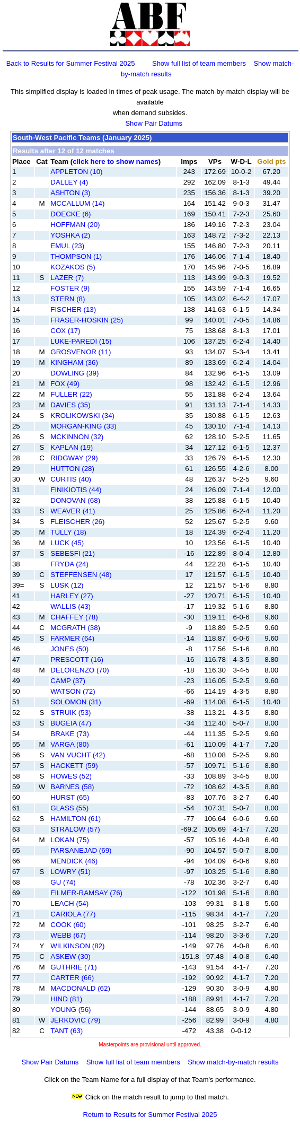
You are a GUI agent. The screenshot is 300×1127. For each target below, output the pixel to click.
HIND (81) (66, 999)
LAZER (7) (67, 278)
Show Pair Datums (153, 123)
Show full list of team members (199, 63)
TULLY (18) (68, 532)
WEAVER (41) (72, 511)
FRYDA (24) (69, 564)
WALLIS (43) (70, 606)
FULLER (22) (71, 394)
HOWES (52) (71, 776)
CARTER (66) (72, 978)
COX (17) (65, 331)
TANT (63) (66, 1031)
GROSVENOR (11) (80, 352)
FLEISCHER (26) (77, 522)
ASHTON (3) (70, 193)
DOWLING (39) (74, 373)
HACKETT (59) (74, 766)
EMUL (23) (67, 246)
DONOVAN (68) (75, 500)
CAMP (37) (67, 681)
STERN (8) (67, 299)
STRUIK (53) (70, 713)
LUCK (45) (67, 543)
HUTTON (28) (72, 469)
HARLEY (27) (71, 596)
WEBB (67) (68, 935)
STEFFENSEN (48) (81, 575)
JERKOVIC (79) (75, 1020)
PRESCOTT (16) (76, 659)
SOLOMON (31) (75, 702)
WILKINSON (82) (77, 946)
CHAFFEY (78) (74, 617)
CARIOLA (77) (72, 914)
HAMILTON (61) (75, 819)
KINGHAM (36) (74, 362)
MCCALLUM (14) (77, 203)
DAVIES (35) (70, 405)
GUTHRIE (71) (73, 967)
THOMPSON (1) (76, 256)
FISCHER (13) (73, 309)
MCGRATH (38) (75, 628)
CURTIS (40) (70, 479)
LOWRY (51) (70, 872)
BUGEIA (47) (70, 723)
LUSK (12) (66, 585)
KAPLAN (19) (71, 447)
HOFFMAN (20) (75, 225)
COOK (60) (68, 925)
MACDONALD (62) (80, 988)
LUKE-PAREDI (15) (80, 341)
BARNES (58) (72, 787)
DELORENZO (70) (79, 670)
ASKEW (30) (70, 956)
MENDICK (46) (74, 861)
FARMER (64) (72, 638)
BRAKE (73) (69, 734)
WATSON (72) (72, 691)
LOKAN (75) (69, 840)
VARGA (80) (69, 744)
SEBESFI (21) (72, 553)
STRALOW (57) (75, 829)
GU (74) (62, 882)
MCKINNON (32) (76, 437)
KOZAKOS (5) (72, 267)
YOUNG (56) (70, 1010)
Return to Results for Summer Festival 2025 (150, 1115)
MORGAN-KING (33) (83, 426)
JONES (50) (69, 649)
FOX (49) (65, 384)
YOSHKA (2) (70, 235)
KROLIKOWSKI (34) (82, 416)
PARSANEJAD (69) (80, 850)
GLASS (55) (69, 808)
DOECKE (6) (70, 214)
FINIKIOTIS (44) (75, 490)
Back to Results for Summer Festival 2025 (70, 63)
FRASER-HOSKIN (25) (86, 320)
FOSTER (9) (70, 288)
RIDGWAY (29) (74, 458)
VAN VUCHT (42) (77, 755)
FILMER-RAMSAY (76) (86, 893)
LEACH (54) (69, 903)
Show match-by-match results (233, 1062)
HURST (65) (69, 797)
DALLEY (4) (69, 182)
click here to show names (115, 161)
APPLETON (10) (76, 172)
